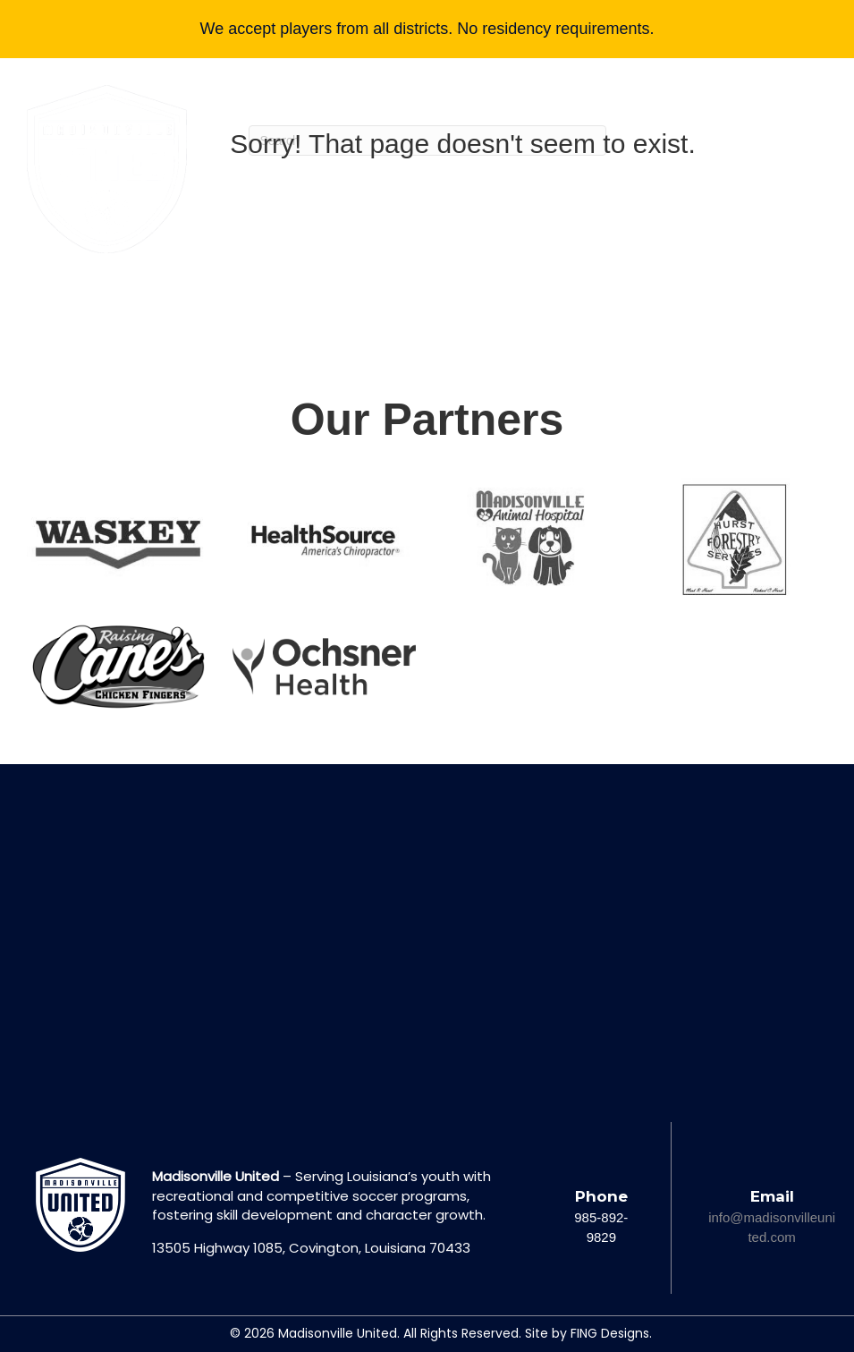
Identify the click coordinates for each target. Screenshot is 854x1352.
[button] (747, 271)
